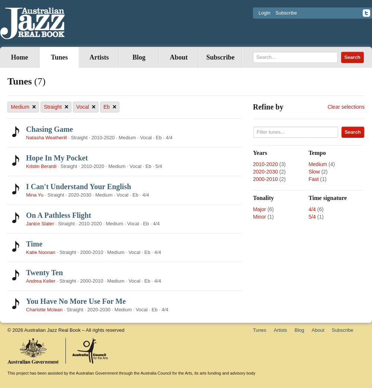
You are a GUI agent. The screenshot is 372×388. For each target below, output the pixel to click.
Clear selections (346, 107)
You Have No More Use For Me (76, 301)
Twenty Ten (44, 272)
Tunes (59, 57)
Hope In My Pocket (57, 158)
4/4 (311, 209)
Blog (138, 57)
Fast (313, 179)
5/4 (311, 217)
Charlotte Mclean (44, 309)
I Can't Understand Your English (78, 186)
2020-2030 (265, 172)
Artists (99, 57)
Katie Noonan (40, 252)
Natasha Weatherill (46, 137)
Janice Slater (40, 223)
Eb (109, 107)
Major (259, 209)
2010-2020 (265, 164)
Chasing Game (49, 129)
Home (19, 57)
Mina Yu (35, 195)
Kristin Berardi (41, 166)
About (178, 57)
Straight (56, 107)
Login (264, 13)
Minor (259, 217)
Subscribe (286, 13)
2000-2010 (265, 179)
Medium (23, 107)
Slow (314, 172)
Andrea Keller (40, 281)
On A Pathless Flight (58, 215)
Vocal (86, 107)
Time (34, 244)
